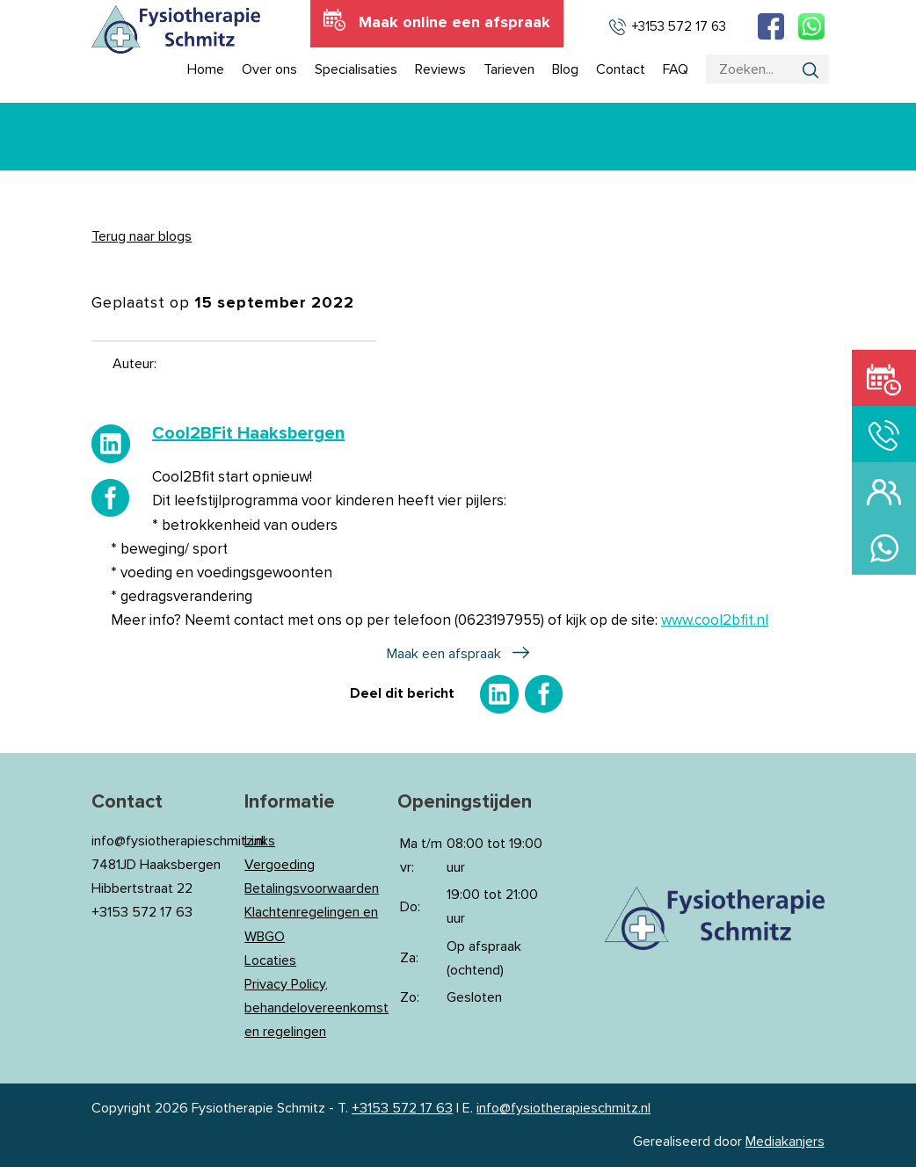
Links (259, 841)
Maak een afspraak (444, 654)
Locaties (270, 960)
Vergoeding (279, 865)
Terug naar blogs (141, 236)
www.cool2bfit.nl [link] (714, 620)
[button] (458, 529)
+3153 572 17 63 (402, 1108)
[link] (248, 433)
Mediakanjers (785, 1141)
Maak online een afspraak (454, 23)
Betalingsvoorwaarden (311, 888)
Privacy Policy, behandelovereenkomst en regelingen (316, 1008)
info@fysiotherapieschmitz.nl (563, 1108)
